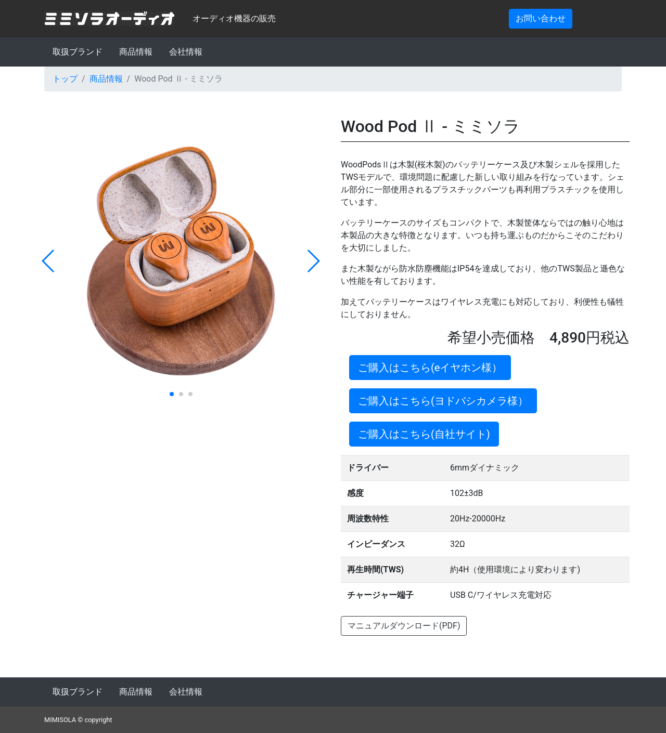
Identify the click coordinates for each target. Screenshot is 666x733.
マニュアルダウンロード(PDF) (404, 626)
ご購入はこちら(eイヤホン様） (430, 367)
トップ (65, 79)
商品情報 (135, 52)
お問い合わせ (541, 18)
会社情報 (185, 52)
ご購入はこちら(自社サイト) (424, 434)
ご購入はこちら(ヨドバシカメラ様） (443, 401)
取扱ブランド (78, 52)
